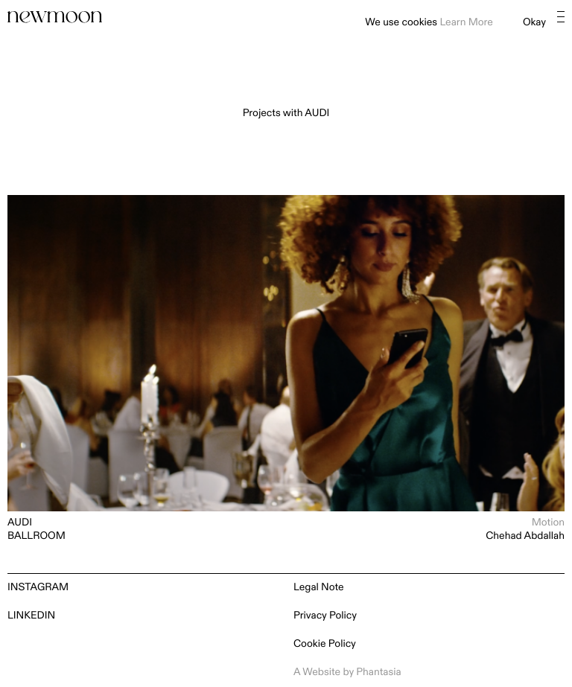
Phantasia (378, 672)
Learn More (465, 22)
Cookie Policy (324, 644)
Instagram (38, 587)
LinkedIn (31, 616)
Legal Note (318, 587)
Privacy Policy (325, 616)
